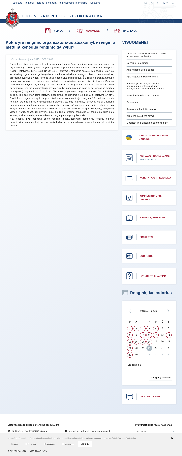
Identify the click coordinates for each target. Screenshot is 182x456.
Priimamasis (133, 102)
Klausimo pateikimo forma (140, 116)
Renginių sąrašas (161, 377)
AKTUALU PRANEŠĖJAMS (155, 156)
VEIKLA (54, 31)
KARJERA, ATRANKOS (153, 217)
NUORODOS (146, 256)
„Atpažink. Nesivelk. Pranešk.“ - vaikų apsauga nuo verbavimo (146, 54)
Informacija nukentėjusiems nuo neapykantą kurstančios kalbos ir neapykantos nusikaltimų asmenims (145, 86)
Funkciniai (31, 444)
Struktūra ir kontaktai (24, 3)
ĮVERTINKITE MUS (150, 396)
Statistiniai (49, 444)
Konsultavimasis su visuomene (143, 95)
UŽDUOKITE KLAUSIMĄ (153, 276)
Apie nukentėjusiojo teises (140, 70)
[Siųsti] (173, 432)
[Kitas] (168, 311)
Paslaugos (94, 3)
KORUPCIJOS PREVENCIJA (155, 178)
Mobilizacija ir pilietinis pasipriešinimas (147, 123)
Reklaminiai (68, 444)
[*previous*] (130, 311)
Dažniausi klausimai (137, 63)
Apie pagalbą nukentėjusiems (142, 76)
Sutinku (85, 444)
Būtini (14, 444)
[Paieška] (173, 3)
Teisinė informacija (46, 3)
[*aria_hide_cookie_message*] (172, 438)
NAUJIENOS (125, 31)
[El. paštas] (153, 432)
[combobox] (149, 365)
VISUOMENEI (88, 30)
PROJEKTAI (146, 237)
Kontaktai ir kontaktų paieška (142, 109)
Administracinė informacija (73, 3)
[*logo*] (54, 18)
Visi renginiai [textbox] (134, 365)
